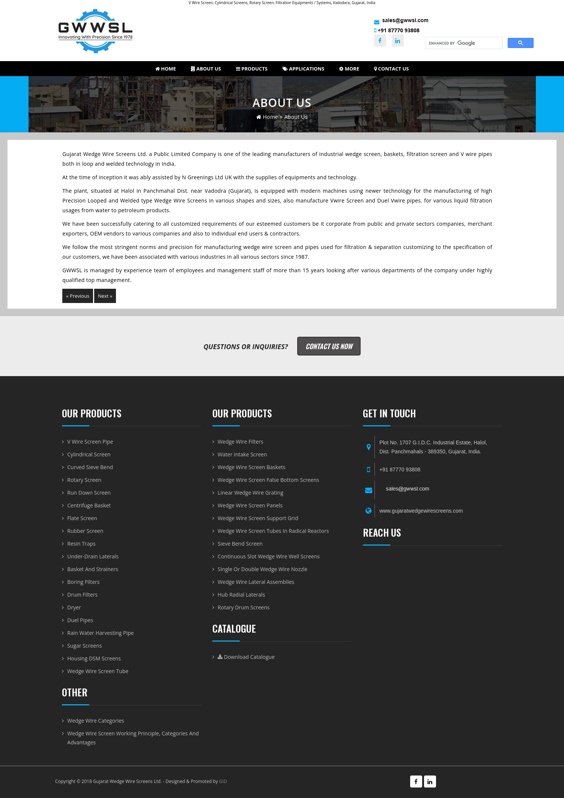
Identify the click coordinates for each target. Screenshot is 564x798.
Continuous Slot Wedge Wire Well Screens (269, 556)
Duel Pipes (80, 620)
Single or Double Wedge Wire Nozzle (262, 569)
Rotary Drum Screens (243, 607)
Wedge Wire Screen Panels (250, 505)
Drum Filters (82, 594)
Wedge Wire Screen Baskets (252, 467)
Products (252, 68)
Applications (303, 68)
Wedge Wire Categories (95, 720)
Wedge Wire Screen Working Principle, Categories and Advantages (133, 738)
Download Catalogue (246, 656)
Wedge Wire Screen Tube (97, 671)
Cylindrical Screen (88, 454)
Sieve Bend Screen (240, 543)
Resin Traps (81, 543)
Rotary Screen (84, 479)
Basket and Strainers (92, 569)
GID (223, 781)
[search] (463, 43)
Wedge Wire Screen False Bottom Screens (268, 479)
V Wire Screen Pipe (90, 441)
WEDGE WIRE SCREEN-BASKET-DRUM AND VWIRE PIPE (432, 620)
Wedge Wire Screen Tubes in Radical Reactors (273, 530)
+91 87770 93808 (397, 30)
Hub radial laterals (241, 594)
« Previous (77, 295)
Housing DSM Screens (94, 658)
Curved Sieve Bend (90, 467)
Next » (105, 295)
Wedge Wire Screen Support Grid (258, 518)
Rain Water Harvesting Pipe (100, 632)
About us (206, 68)
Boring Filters (83, 581)
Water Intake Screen (242, 454)
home (267, 116)
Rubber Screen (85, 530)
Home (165, 68)
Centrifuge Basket (89, 505)
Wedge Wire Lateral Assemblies (256, 581)
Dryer (74, 607)
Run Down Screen (89, 492)
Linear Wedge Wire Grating (250, 492)
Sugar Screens (84, 645)
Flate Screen (82, 518)
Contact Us (391, 68)
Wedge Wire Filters (240, 441)
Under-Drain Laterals (93, 556)
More (349, 68)
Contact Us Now (328, 346)
